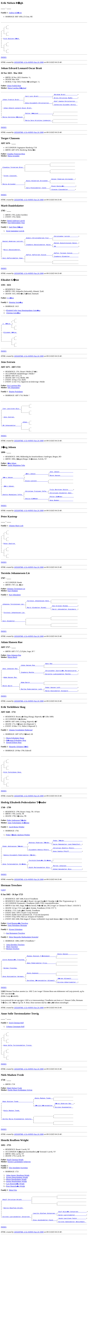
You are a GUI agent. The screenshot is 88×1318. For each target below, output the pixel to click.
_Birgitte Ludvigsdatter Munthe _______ (61, 724)
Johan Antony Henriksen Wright (17, 1253)
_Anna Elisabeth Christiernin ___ (38, 110)
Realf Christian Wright (15, 1237)
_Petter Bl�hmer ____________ (61, 532)
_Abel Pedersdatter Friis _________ (41, 1027)
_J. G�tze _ (7, 346)
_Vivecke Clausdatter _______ (63, 205)
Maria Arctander (13, 166)
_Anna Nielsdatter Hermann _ (13, 1043)
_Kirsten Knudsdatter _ (63, 1181)
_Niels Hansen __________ (67, 1017)
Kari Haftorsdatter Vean (16, 238)
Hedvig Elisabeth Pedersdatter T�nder (20, 915)
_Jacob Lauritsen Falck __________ (72, 1301)
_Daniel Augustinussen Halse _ (65, 260)
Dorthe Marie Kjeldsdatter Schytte (20, 1163)
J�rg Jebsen (11, 495)
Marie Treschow (12, 1009)
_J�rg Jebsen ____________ (13, 510)
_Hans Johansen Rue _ (10, 718)
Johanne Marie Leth (16, 562)
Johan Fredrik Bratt (14, 91)
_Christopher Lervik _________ (65, 252)
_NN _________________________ (65, 264)
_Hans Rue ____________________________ (61, 712)
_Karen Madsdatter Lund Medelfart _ (67, 903)
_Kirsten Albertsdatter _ (67, 1049)
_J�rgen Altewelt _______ (67, 1045)
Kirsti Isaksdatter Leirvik (15, 247)
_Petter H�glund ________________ (38, 122)
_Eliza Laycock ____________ (36, 514)
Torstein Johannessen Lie (14, 657)
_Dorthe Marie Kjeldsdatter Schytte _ (17, 1195)
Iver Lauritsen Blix (14, 412)
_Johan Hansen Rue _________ (32, 714)
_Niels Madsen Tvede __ (43, 1171)
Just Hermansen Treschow (15, 996)
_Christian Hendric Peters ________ (67, 907)
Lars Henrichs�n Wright (15, 1261)
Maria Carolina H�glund (17, 93)
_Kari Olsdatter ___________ (13, 668)
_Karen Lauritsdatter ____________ (72, 1297)
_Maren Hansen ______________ (61, 508)
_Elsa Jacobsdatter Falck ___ (44, 1303)
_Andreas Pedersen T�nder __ (40, 901)
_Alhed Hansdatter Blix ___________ (67, 931)
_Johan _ (25, 453)
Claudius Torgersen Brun (16, 164)
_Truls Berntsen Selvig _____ (61, 524)
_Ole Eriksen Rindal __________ (64, 649)
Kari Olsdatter (13, 633)
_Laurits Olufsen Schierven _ (44, 1294)
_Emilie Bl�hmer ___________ (36, 534)
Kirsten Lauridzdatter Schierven (19, 1239)
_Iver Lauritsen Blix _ (11, 436)
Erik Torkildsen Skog (12, 828)
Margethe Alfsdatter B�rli (18, 800)
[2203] (3, 952)
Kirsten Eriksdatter (15, 992)
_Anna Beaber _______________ (61, 536)
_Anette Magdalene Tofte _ (13, 530)
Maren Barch (12, 705)
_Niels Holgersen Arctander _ (37, 195)
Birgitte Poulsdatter (16, 418)
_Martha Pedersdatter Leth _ (32, 742)
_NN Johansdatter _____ (11, 457)
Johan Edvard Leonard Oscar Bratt (17, 116)
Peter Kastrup (9, 583)
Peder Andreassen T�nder (16, 879)
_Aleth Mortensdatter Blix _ (39, 929)
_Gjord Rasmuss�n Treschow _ (14, 1023)
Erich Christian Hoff (16, 1090)
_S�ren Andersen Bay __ (64, 1177)
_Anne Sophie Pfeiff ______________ (67, 911)
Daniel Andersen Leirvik (16, 236)
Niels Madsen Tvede (11, 1185)
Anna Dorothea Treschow (15, 1007)
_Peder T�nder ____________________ (67, 899)
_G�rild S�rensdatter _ (44, 1179)
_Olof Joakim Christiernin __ (65, 108)
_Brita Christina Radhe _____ (65, 104)
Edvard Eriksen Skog (13, 796)
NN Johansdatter (14, 414)
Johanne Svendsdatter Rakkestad (20, 783)
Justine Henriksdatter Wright (16, 1259)
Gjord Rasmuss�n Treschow (17, 986)
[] (3, 1058)
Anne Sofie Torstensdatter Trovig (17, 1115)
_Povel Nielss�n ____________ (63, 201)
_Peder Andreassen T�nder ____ (15, 905)
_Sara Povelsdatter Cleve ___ (37, 203)
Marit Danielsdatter (12, 268)
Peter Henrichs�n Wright (15, 1264)
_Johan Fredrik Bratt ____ (13, 106)
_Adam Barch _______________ (32, 734)
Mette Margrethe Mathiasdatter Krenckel (23, 999)
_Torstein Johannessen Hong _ (38, 643)
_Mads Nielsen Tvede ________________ (17, 1175)
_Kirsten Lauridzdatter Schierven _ (16, 1299)
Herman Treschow (12, 1011)
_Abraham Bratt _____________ (65, 100)
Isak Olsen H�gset (16, 243)
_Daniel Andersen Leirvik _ (13, 258)
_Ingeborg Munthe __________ (32, 722)
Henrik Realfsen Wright (13, 1288)
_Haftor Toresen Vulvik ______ (65, 272)
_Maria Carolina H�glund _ (13, 126)
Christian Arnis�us (13, 334)
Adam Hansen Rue (10, 728)
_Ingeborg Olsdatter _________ (65, 276)
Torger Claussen (10, 189)
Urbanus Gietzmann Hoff (15, 1093)
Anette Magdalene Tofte (16, 498)
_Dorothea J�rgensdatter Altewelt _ (41, 1047)
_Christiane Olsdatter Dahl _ (61, 528)
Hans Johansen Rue (14, 703)
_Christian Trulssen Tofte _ (36, 526)
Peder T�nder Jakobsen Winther (18, 894)
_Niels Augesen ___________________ (41, 1039)
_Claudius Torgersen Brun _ (13, 179)
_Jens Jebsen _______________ (61, 504)
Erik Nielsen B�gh (11, 41)
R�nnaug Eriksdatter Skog (16, 793)
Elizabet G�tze (10, 356)
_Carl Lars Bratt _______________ (38, 102)
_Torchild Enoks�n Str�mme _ (40, 921)
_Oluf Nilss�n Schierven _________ (72, 1292)
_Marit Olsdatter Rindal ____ (38, 651)
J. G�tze (10, 319)
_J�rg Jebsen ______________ (36, 506)
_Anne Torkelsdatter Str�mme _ (15, 925)
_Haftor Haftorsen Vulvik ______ (38, 274)
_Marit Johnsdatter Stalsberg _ (64, 653)
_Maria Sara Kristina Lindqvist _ (38, 130)
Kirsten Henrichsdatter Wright (17, 1255)
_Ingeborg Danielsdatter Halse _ (38, 262)
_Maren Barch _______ (10, 738)
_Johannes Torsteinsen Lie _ (13, 647)
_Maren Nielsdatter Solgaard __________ (61, 744)
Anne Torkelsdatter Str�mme (18, 881)
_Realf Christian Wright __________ (16, 1278)
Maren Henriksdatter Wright (16, 1257)
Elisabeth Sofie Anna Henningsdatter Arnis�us (23, 332)
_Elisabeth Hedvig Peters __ (39, 909)
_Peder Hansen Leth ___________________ (61, 740)
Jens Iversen (9, 446)
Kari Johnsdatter (15, 637)
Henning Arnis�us (16, 324)
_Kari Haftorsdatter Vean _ (13, 278)
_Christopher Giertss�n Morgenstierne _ (61, 720)
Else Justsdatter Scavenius (18, 1245)
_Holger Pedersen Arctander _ (63, 193)
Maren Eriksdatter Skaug (15, 791)
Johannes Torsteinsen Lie (16, 631)
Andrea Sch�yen (15, 13)
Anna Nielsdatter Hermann (17, 988)
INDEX (3, 63)
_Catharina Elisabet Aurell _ (65, 112)
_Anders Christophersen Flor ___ (38, 254)
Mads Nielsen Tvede (14, 1161)
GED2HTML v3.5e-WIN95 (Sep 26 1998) (29, 68)
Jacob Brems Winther (16, 886)
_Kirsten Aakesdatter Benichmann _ (72, 1305)
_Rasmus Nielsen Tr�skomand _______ (41, 1019)
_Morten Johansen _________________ (67, 927)
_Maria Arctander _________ (13, 199)
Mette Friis (13, 1268)
